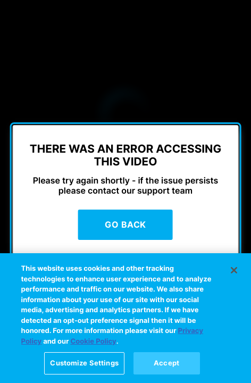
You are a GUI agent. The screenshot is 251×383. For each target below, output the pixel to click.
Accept (166, 366)
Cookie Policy (93, 344)
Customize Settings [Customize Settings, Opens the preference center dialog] (84, 366)
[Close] (234, 273)
